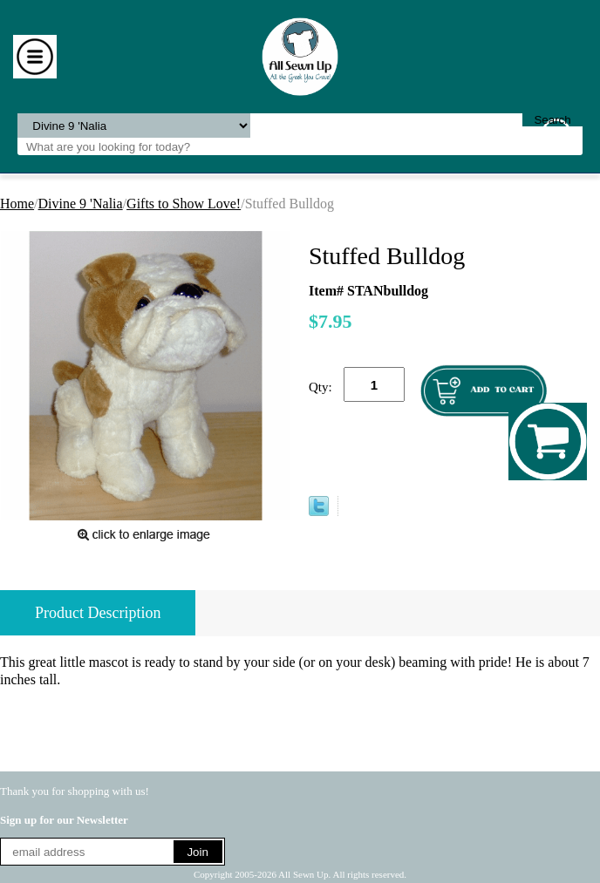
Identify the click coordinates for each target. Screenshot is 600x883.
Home (17, 203)
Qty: (320, 387)
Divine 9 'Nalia (80, 203)
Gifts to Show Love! (183, 203)
